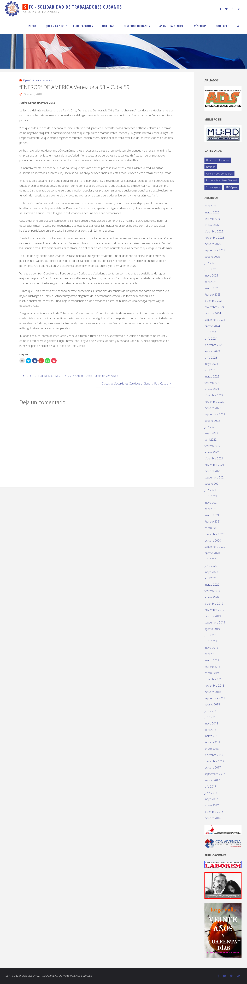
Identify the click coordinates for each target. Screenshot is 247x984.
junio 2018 (210, 717)
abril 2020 (210, 578)
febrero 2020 (212, 591)
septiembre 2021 (214, 477)
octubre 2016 (212, 818)
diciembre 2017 (213, 755)
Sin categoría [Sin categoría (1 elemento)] (213, 187)
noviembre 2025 (214, 237)
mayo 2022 (211, 433)
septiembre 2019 (214, 622)
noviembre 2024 (214, 307)
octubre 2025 (212, 244)
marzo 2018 (211, 736)
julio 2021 (210, 490)
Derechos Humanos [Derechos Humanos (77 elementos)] (217, 160)
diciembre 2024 (213, 301)
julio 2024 (210, 332)
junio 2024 (210, 338)
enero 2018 (211, 749)
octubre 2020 (212, 540)
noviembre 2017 (214, 761)
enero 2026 (211, 225)
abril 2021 (210, 509)
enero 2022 (211, 452)
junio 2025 (210, 269)
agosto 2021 (212, 483)
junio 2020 (210, 566)
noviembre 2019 (214, 610)
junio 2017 (210, 793)
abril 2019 (210, 654)
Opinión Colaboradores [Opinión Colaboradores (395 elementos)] (219, 173)
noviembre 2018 (214, 685)
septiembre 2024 (214, 320)
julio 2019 (210, 635)
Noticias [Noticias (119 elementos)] (210, 167)
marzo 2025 (211, 288)
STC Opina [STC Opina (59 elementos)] (231, 187)
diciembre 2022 (213, 395)
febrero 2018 (212, 742)
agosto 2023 (212, 351)
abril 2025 (210, 282)
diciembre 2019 (213, 603)
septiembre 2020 (214, 547)
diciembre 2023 (213, 345)
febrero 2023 (212, 383)
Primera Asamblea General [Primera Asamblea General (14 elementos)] (221, 180)
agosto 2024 (212, 326)
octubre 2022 (212, 408)
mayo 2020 (211, 572)
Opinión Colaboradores (37, 80)
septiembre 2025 (214, 250)
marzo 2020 (211, 584)
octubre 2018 (212, 692)
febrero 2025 (212, 294)
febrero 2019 (212, 667)
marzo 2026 (211, 212)
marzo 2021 (211, 515)
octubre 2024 (212, 313)
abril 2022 (210, 439)
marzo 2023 (211, 376)
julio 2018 (210, 711)
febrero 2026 (212, 219)
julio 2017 (210, 786)
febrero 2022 (212, 446)
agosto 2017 (212, 780)
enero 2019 (211, 673)
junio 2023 (210, 357)
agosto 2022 (212, 421)
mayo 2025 (211, 275)
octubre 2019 (212, 616)
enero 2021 (211, 528)
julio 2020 (210, 559)
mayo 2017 (211, 799)
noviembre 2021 (214, 465)
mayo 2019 (211, 648)
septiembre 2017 (214, 774)
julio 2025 (210, 263)
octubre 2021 (212, 471)
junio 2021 (210, 496)
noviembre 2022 (214, 402)
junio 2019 (210, 641)
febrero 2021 (212, 521)
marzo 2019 (211, 660)
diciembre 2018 (213, 679)
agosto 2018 (212, 704)
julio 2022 (210, 427)
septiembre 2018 (214, 698)
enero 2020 (211, 597)
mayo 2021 (211, 503)
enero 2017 (211, 805)
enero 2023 (211, 389)
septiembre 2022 (214, 414)
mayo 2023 (211, 364)
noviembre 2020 (214, 534)
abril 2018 (210, 730)
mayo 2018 (211, 723)
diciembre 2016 (213, 812)
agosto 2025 (212, 257)
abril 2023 (210, 370)
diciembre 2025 (213, 231)
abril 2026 (210, 206)
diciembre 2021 (213, 458)
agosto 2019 (212, 629)
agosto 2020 (212, 553)
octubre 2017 (212, 767)
